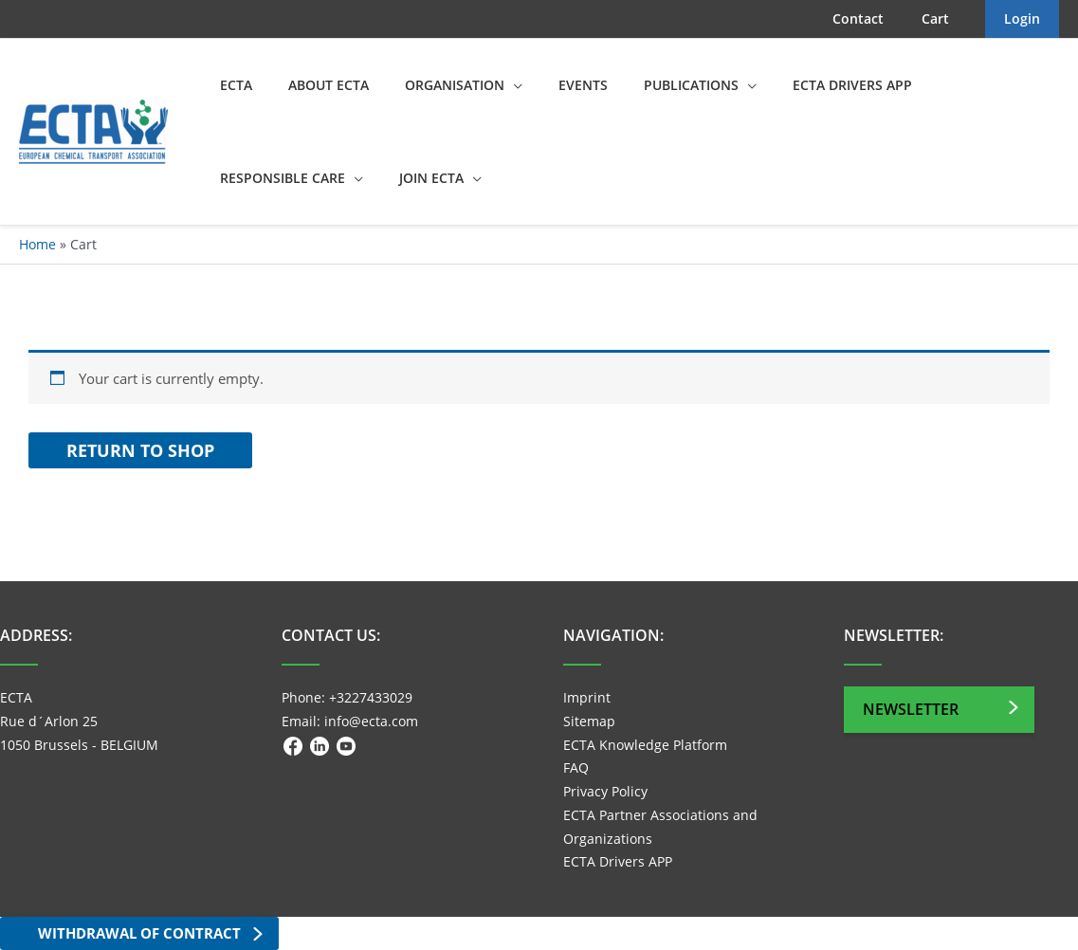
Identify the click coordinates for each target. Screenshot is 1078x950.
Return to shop (140, 450)
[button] (490, 85)
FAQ (576, 767)
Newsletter (911, 709)
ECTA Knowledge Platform (645, 745)
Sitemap (589, 721)
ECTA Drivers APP (617, 861)
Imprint (587, 697)
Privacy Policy (605, 791)
